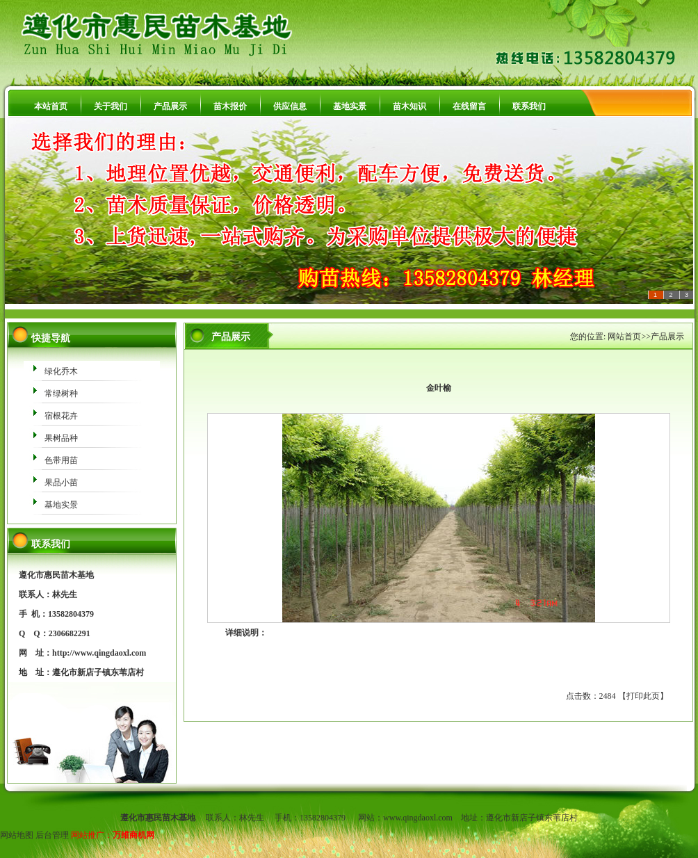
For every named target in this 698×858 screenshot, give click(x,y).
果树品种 (61, 438)
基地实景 (349, 106)
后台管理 (52, 835)
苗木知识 (409, 106)
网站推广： (92, 835)
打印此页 (643, 696)
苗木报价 (230, 106)
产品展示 (170, 106)
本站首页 (50, 106)
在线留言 (469, 106)
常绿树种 (61, 393)
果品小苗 (61, 482)
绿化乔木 (61, 371)
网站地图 (16, 835)
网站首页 (624, 336)
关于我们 (110, 106)
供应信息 (290, 106)
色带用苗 (61, 460)
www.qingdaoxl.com (418, 818)
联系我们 (529, 106)
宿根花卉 (61, 416)
